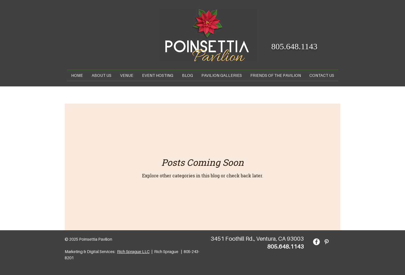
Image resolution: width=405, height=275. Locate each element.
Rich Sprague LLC (133, 251)
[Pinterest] (326, 241)
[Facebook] (316, 241)
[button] (127, 75)
